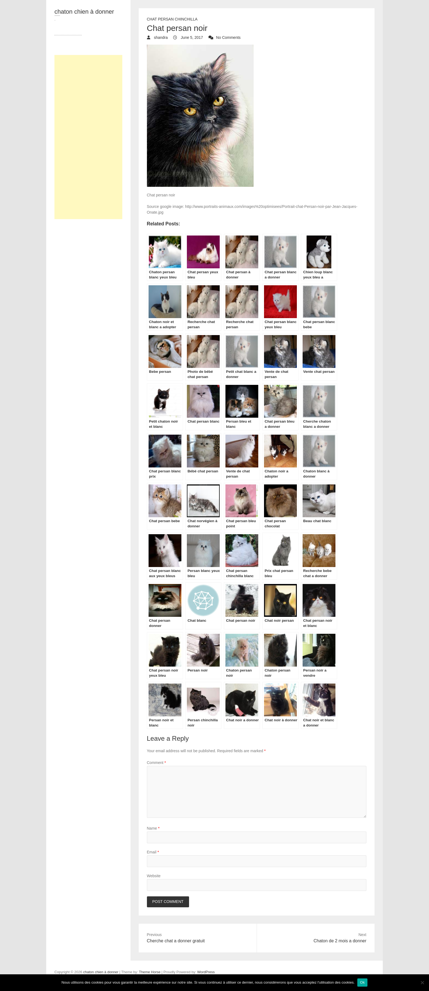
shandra (160, 37)
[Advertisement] (88, 137)
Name (153, 828)
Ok (362, 982)
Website (154, 876)
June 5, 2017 (191, 37)
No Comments (228, 37)
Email (153, 852)
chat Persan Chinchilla (172, 19)
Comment (156, 762)
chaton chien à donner (84, 11)
